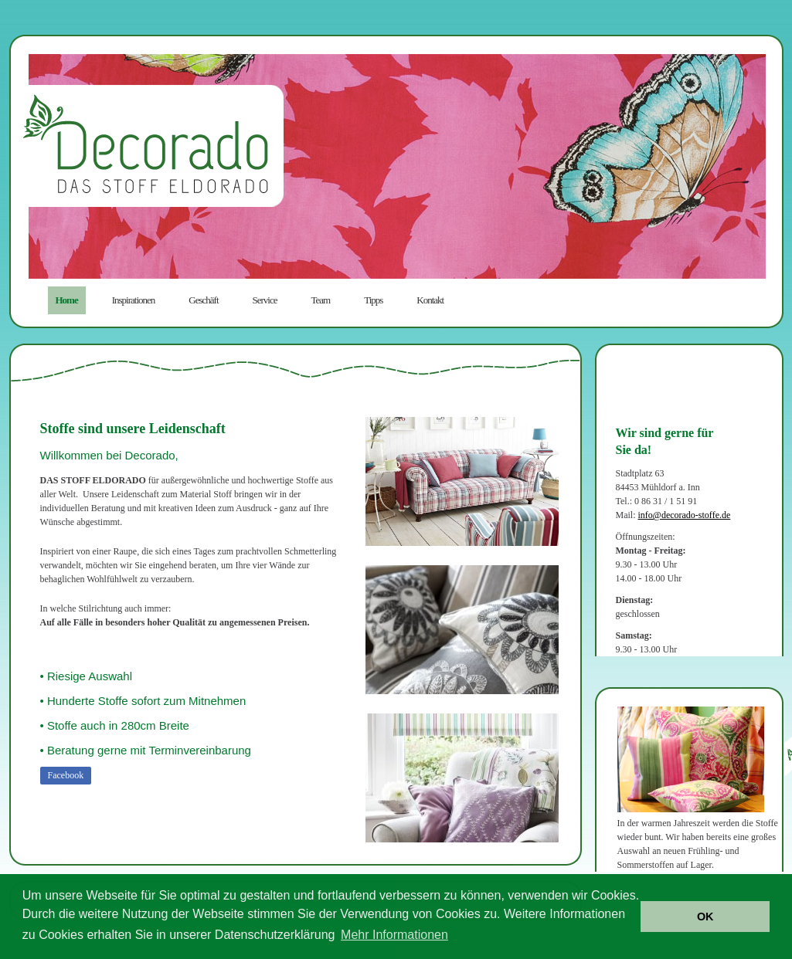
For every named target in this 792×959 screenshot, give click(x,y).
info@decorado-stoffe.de (684, 515)
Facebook (66, 775)
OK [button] (705, 916)
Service (265, 300)
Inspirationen (133, 300)
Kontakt (430, 300)
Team (321, 300)
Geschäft (203, 300)
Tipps (373, 300)
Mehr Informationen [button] (394, 934)
